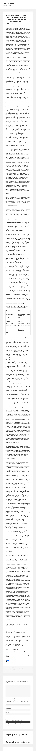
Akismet (7, 701)
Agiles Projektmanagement (14, 668)
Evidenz (20, 668)
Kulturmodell (20, 669)
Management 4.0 (8, 4)
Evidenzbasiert (23, 668)
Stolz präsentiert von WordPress (11, 749)
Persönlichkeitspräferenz (9, 670)
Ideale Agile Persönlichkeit (12, 669)
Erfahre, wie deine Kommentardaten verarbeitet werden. (16, 725)
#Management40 (20, 667)
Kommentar (8, 684)
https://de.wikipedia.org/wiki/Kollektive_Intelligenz (15, 645)
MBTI (23, 669)
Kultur (17, 669)
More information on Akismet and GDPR (20, 701)
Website (7, 712)
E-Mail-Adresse (9, 708)
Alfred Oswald (14, 667)
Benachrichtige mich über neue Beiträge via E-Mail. (14, 720)
